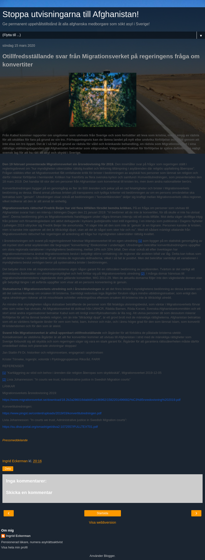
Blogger (109, 556)
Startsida (102, 513)
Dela (8, 468)
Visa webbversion (102, 522)
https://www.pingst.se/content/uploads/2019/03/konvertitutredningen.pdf (51, 413)
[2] (142, 273)
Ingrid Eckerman (18, 536)
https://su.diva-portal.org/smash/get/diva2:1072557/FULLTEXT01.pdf (50, 426)
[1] (140, 241)
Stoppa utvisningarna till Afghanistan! (70, 14)
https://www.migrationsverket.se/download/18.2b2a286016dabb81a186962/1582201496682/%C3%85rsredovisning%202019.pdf (91, 400)
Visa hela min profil (14, 547)
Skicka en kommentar (29, 492)
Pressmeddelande (15, 440)
